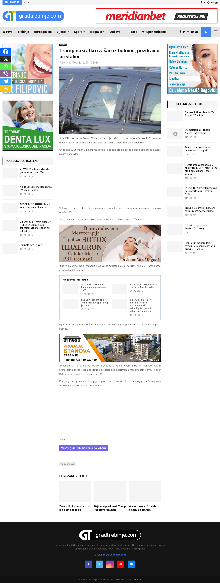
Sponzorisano (154, 32)
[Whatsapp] (6, 66)
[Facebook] (6, 51)
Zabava (115, 32)
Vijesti (61, 32)
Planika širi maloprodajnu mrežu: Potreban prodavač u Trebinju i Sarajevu (200, 246)
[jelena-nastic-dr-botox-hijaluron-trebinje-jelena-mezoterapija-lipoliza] (110, 261)
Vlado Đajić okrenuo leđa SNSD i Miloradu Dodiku (143, 286)
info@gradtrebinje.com (113, 554)
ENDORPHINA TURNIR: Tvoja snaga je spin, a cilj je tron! (94, 303)
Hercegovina (43, 32)
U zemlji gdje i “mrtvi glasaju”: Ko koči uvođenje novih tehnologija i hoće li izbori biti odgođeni (141, 306)
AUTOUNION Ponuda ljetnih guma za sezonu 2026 (93, 287)
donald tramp (67, 464)
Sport (78, 32)
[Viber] (6, 73)
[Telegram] (6, 81)
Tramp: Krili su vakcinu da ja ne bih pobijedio (74, 508)
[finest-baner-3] (110, 361)
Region (63, 45)
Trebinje (23, 32)
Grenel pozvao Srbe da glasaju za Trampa (142, 508)
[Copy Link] (6, 88)
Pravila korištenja (119, 579)
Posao (133, 32)
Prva (7, 32)
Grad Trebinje (73, 62)
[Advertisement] (110, 182)
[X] (6, 59)
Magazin (96, 32)
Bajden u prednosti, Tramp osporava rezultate (110, 508)
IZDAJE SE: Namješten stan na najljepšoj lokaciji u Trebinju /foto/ (201, 191)
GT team (137, 579)
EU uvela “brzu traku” (31, 245)
